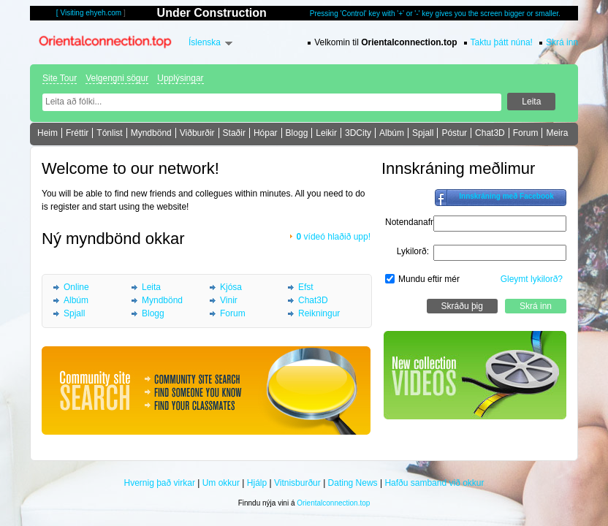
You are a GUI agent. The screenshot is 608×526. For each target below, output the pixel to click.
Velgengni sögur (117, 78)
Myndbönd (151, 133)
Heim (47, 133)
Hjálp (257, 483)
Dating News (353, 483)
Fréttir (77, 133)
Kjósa (231, 287)
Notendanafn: (411, 222)
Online (76, 287)
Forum (526, 133)
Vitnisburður (297, 483)
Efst (306, 287)
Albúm (391, 133)
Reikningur (319, 313)
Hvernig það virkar (159, 483)
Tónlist (109, 133)
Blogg (297, 133)
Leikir (326, 133)
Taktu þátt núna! (502, 42)
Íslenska (205, 42)
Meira (557, 133)
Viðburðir (197, 133)
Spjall (422, 133)
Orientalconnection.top (333, 503)
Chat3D (490, 133)
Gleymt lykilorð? (532, 279)
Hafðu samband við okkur (434, 483)
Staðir (234, 133)
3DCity (358, 133)
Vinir (229, 300)
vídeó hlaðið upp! (333, 237)
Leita (151, 287)
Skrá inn (562, 42)
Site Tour (59, 78)
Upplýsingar (180, 78)
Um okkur (221, 483)
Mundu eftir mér (429, 279)
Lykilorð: (413, 251)
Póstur (454, 133)
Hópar (266, 133)
